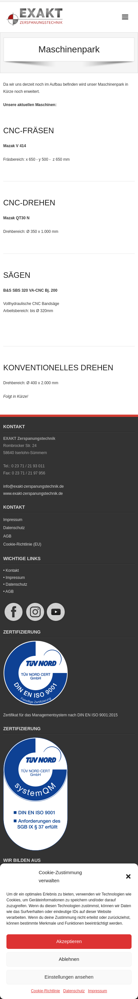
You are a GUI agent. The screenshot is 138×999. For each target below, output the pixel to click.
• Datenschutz (15, 584)
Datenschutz (74, 991)
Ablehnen (69, 959)
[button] (128, 876)
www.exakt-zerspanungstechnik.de (33, 493)
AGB (7, 536)
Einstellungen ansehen (69, 977)
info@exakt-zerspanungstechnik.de (33, 486)
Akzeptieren (69, 941)
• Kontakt (11, 570)
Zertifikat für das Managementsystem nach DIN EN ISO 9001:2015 (60, 715)
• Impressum (14, 577)
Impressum (97, 991)
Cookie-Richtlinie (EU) (22, 544)
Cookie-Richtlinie (45, 991)
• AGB (8, 591)
